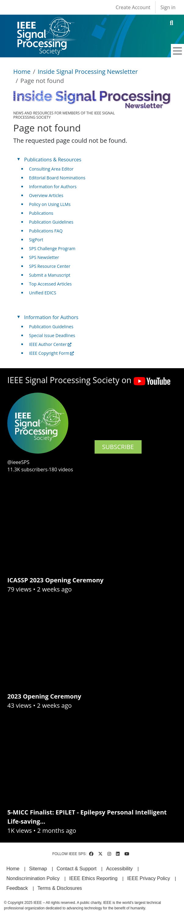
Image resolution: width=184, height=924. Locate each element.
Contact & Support (76, 868)
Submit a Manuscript (49, 275)
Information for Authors (53, 186)
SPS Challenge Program (52, 248)
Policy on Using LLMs (49, 204)
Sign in (168, 7)
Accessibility (119, 868)
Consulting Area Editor (51, 169)
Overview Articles (46, 195)
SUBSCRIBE (118, 447)
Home (22, 71)
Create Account (133, 7)
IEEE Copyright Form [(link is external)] (51, 353)
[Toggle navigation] (177, 51)
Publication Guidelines (51, 222)
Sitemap (38, 868)
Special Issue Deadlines (52, 335)
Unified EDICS (42, 293)
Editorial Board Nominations (57, 178)
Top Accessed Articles (50, 284)
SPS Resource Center (49, 266)
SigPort (36, 240)
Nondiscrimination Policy (33, 878)
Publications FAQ (46, 231)
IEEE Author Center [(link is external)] (50, 344)
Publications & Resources (52, 159)
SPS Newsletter (44, 257)
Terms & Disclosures (60, 888)
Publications (41, 213)
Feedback (17, 888)
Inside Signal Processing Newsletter (88, 71)
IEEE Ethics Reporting (93, 878)
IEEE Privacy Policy (148, 878)
